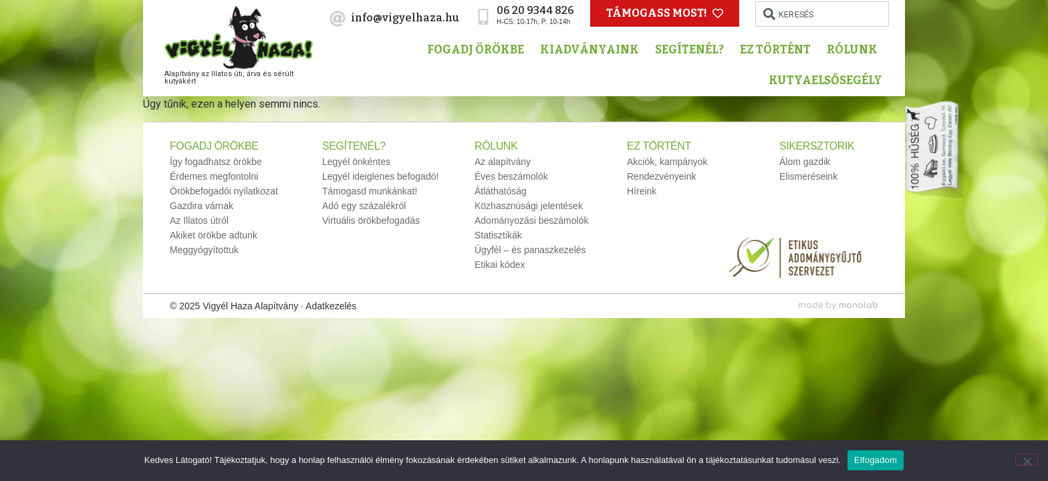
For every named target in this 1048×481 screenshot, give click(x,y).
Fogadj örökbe (479, 50)
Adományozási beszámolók (531, 220)
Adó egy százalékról (364, 205)
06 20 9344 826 (535, 10)
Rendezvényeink (661, 176)
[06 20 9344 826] (483, 17)
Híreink (641, 191)
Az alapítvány (503, 161)
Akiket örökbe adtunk (213, 235)
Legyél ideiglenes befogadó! (380, 176)
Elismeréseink (808, 176)
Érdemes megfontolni (214, 176)
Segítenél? (693, 50)
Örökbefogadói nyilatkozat (224, 191)
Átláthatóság (501, 191)
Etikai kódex (500, 264)
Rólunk (855, 50)
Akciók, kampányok (667, 161)
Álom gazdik (804, 161)
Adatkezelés (330, 306)
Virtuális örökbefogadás (371, 220)
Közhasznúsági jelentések (529, 205)
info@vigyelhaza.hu (405, 17)
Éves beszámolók (511, 176)
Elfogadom (875, 460)
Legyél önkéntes (356, 161)
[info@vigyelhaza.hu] (338, 19)
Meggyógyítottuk (204, 250)
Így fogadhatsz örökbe (216, 161)
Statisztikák (498, 235)
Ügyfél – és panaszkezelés (530, 250)
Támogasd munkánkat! (369, 191)
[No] (1026, 460)
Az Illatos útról (199, 220)
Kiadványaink (593, 50)
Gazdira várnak (201, 205)
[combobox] (822, 14)
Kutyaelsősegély (829, 80)
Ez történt (778, 50)
